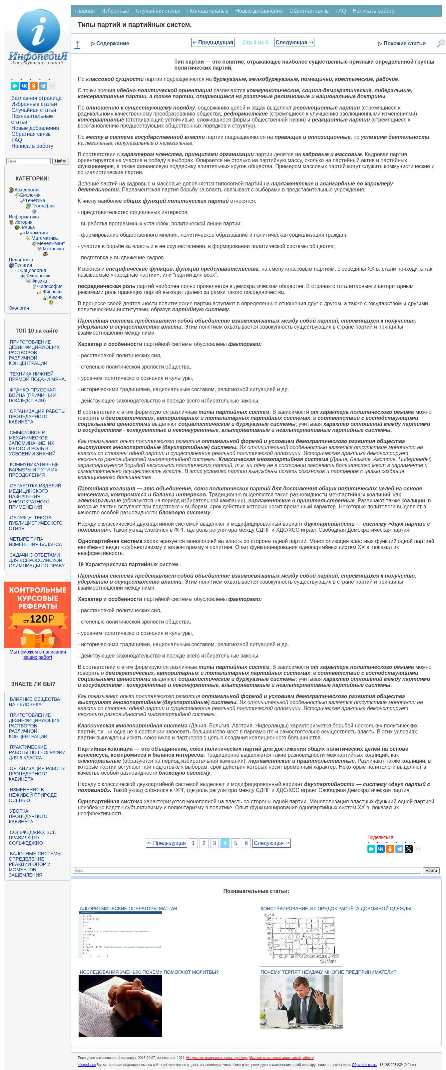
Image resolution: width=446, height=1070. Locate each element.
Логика (27, 227)
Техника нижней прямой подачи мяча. (37, 376)
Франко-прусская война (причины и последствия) (32, 395)
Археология (27, 189)
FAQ (16, 140)
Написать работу (32, 146)
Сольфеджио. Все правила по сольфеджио (32, 838)
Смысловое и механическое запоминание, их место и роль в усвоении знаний (32, 443)
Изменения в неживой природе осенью (33, 795)
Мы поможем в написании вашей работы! (281, 1058)
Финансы (52, 291)
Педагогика (21, 259)
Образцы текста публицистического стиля (35, 523)
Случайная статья (33, 110)
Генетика (35, 200)
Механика (53, 248)
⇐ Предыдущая (213, 42)
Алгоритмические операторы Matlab (128, 908)
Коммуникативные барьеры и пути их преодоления (34, 470)
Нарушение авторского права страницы (216, 1058)
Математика (44, 238)
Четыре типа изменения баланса (35, 541)
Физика (39, 281)
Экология (19, 308)
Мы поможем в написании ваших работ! (38, 654)
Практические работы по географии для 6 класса (37, 752)
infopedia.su (87, 1065)
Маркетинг (37, 232)
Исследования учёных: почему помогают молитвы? (149, 972)
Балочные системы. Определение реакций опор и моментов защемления (36, 864)
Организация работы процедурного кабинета (37, 416)
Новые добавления (35, 128)
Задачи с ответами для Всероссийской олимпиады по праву (37, 560)
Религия (23, 265)
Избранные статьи (34, 104)
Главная (84, 11)
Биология (30, 195)
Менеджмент (51, 243)
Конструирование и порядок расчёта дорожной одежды (336, 908)
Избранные (115, 11)
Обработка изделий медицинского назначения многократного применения (35, 496)
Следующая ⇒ (294, 42)
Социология (33, 270)
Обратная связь (31, 134)
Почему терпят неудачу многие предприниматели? (328, 972)
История (23, 222)
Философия (49, 286)
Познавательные (208, 11)
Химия (55, 297)
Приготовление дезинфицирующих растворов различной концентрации (34, 352)
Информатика (24, 216)
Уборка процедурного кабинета (28, 816)
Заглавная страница (36, 98)
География (43, 205)
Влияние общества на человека (34, 701)
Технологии (38, 275)
